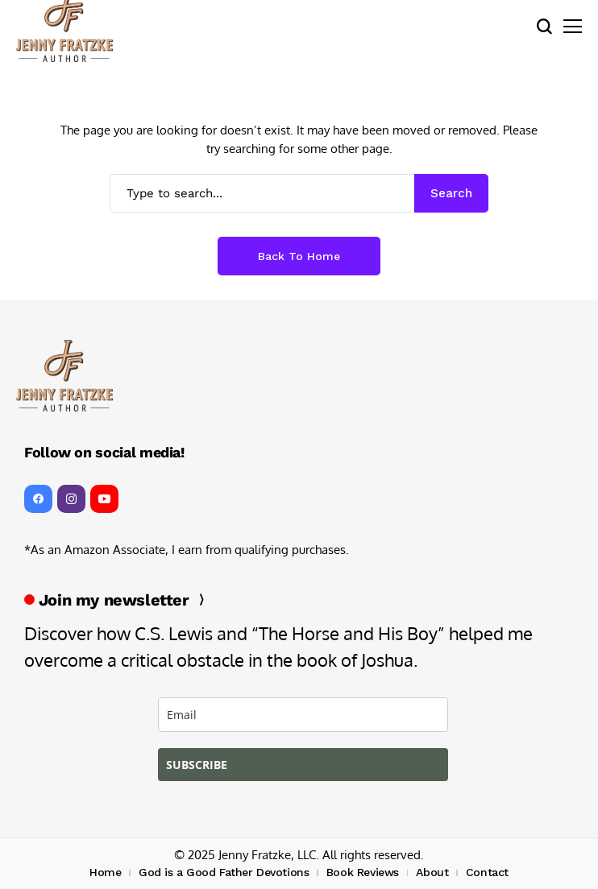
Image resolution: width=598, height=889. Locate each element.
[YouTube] (104, 499)
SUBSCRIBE (196, 764)
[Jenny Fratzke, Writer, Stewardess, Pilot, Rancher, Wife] (64, 375)
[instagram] (71, 499)
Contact (487, 872)
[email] (303, 714)
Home (105, 872)
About (432, 872)
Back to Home (299, 256)
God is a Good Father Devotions (224, 872)
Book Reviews (362, 872)
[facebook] (38, 499)
